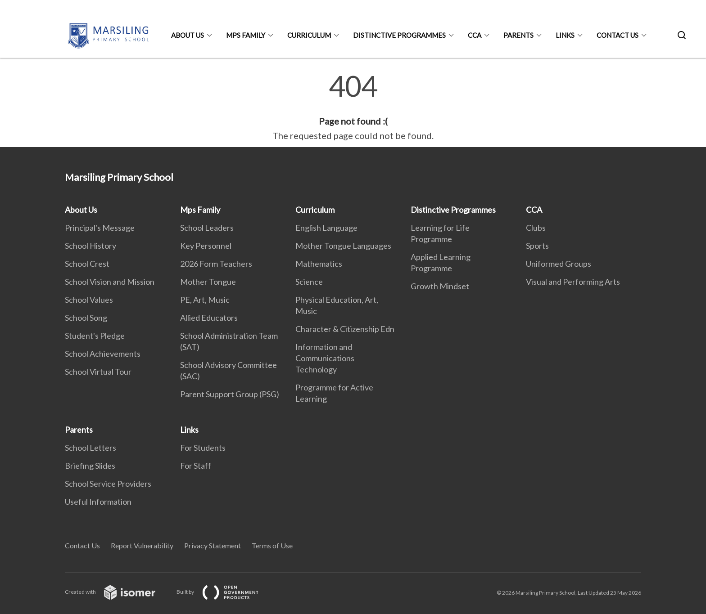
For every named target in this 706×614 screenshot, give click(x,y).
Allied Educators (209, 318)
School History (90, 246)
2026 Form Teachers (216, 264)
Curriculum (309, 35)
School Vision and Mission (109, 282)
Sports (537, 246)
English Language (326, 228)
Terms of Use (272, 545)
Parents (518, 35)
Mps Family (245, 35)
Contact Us (617, 35)
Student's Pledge (95, 336)
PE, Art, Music (205, 300)
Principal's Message (100, 228)
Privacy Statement (212, 545)
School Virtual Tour (98, 371)
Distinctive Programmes (399, 35)
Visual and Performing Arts (573, 282)
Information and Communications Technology (324, 358)
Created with (117, 591)
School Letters (90, 448)
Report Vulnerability (142, 545)
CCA (474, 35)
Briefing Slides (90, 466)
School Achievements (102, 354)
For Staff (195, 466)
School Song (86, 318)
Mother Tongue (208, 282)
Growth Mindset (440, 286)
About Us (187, 35)
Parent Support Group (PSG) (229, 394)
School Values (89, 300)
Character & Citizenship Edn (344, 329)
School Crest (87, 264)
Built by (224, 591)
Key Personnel (205, 246)
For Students (203, 448)
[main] (353, 107)
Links (565, 35)
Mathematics (318, 264)
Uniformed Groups (558, 264)
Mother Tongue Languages (343, 246)
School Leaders (207, 228)
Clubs (536, 228)
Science (309, 282)
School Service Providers (108, 484)
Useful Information (98, 501)
